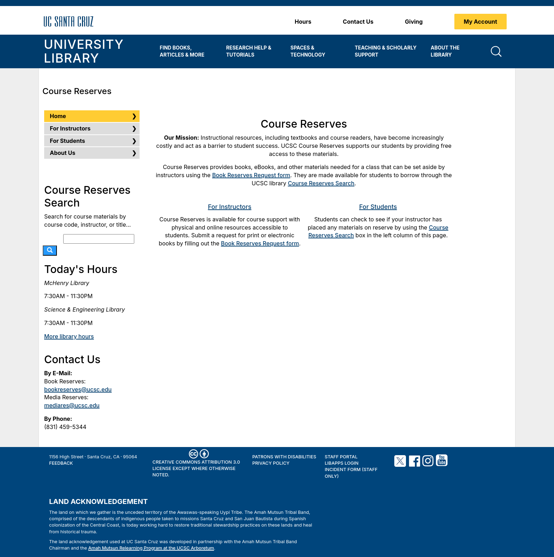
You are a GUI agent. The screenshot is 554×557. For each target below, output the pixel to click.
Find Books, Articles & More (182, 51)
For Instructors (230, 206)
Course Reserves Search (321, 183)
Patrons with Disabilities (284, 456)
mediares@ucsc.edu (72, 405)
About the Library (445, 51)
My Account (480, 21)
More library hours (69, 336)
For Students (378, 206)
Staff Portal (341, 456)
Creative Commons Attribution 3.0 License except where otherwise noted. (196, 468)
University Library (84, 51)
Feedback (61, 463)
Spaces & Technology (307, 51)
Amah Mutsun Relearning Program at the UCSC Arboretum (151, 548)
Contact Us (358, 21)
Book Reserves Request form (251, 175)
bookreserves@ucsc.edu (78, 389)
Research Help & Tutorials (248, 51)
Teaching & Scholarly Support (386, 51)
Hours (303, 21)
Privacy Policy (271, 463)
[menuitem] (187, 51)
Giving (414, 21)
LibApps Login (342, 463)
